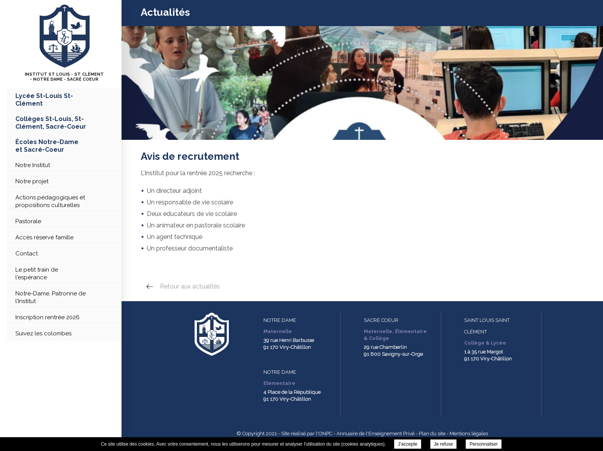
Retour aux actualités (190, 286)
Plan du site (432, 433)
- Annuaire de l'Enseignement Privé (373, 433)
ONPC (325, 433)
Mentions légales (469, 433)
